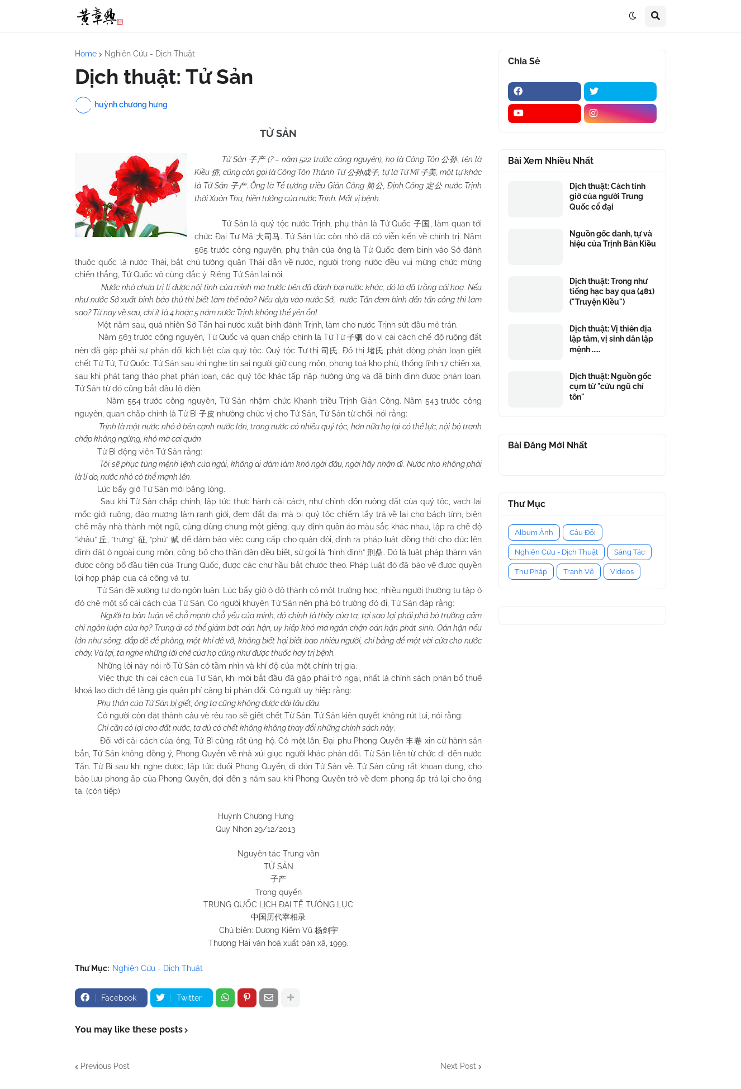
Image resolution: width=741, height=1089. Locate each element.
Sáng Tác (629, 552)
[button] (632, 16)
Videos (622, 571)
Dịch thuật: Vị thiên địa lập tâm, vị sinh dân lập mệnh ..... (611, 338)
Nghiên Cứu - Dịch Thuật (149, 54)
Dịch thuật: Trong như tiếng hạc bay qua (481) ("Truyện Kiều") (611, 291)
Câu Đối (582, 532)
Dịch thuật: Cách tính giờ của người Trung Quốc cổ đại (607, 196)
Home (86, 54)
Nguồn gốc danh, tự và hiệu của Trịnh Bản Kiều (612, 238)
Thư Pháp (531, 571)
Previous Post (105, 1066)
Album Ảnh (534, 532)
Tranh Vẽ (578, 571)
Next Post (458, 1066)
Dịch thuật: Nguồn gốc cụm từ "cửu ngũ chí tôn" (610, 386)
